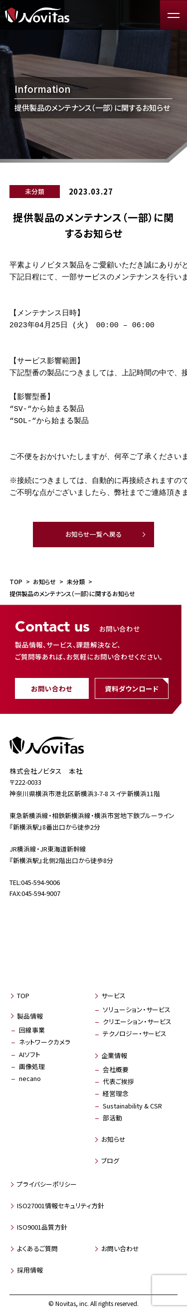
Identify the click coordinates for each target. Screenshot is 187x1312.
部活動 (112, 1117)
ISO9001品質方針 (42, 1227)
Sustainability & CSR (132, 1105)
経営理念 (116, 1093)
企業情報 (114, 1055)
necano (30, 1078)
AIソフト (29, 1054)
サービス (113, 995)
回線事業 (32, 1030)
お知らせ (113, 1139)
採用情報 (30, 1270)
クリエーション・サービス (137, 1021)
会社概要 (116, 1069)
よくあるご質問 (37, 1248)
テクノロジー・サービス (135, 1033)
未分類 (34, 191)
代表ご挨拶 (118, 1081)
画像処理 (32, 1066)
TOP (23, 995)
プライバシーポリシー (47, 1184)
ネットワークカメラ (44, 1042)
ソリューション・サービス (137, 1009)
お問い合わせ (51, 688)
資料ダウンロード (132, 688)
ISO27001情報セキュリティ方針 (60, 1205)
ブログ (110, 1160)
